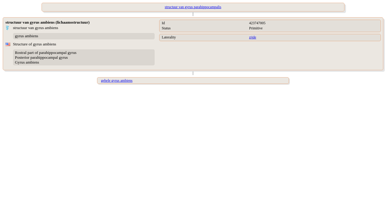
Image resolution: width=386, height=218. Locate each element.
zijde (252, 37)
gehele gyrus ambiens (117, 80)
